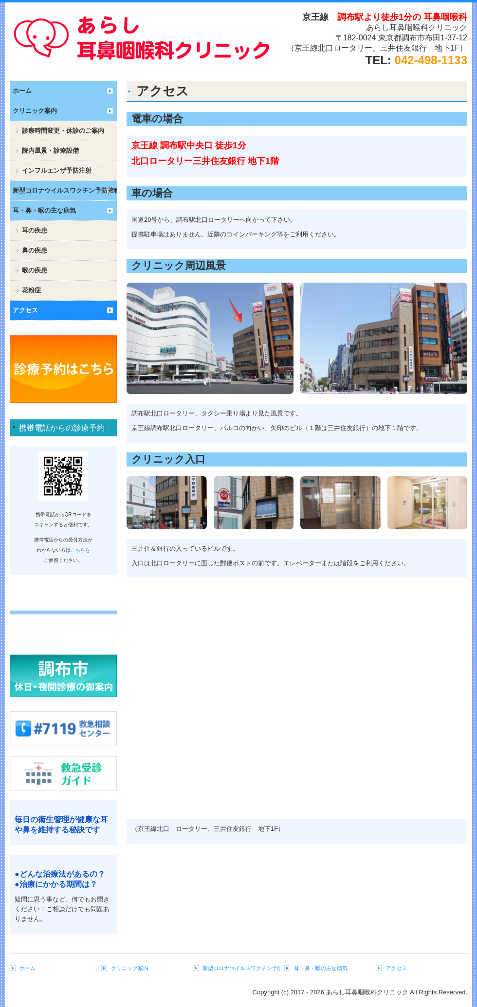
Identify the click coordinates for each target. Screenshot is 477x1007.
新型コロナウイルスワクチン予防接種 (65, 190)
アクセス (25, 310)
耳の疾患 (34, 230)
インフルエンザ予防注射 (57, 170)
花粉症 (31, 290)
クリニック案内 (35, 110)
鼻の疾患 (34, 250)
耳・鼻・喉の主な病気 (44, 210)
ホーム (22, 90)
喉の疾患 (34, 270)
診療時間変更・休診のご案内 (63, 130)
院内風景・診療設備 (50, 150)
